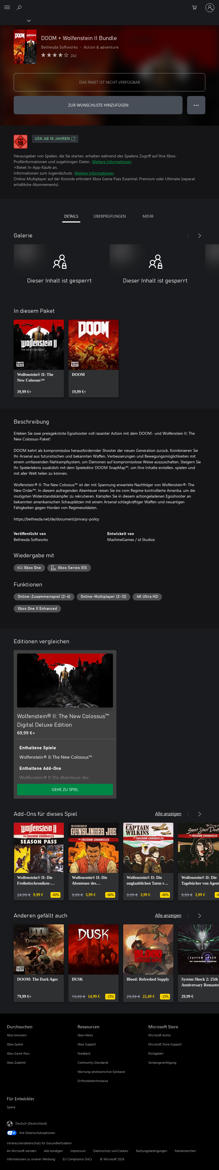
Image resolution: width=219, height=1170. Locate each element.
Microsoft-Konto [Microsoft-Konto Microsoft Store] (159, 1035)
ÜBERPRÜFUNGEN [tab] (110, 216)
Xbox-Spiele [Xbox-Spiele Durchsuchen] (15, 1044)
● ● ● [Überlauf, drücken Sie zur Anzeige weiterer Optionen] (196, 105)
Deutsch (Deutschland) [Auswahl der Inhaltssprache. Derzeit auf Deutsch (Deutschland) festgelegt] (31, 1123)
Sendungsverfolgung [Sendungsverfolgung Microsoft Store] (162, 1062)
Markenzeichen (185, 1151)
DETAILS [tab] (71, 216)
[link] (39, 358)
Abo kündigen (53, 1151)
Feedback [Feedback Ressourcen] (84, 1053)
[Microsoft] (109, 4)
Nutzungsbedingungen (151, 1151)
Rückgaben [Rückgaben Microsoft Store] (155, 1053)
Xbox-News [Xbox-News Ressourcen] (85, 1035)
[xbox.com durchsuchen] (20, 7)
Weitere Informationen (111, 161)
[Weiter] (199, 236)
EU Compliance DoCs (77, 1159)
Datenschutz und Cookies (110, 1151)
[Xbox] (15, 20)
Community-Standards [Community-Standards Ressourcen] (93, 1062)
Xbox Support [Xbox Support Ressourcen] (87, 1044)
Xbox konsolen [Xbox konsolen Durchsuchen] (17, 1035)
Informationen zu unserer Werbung (31, 1159)
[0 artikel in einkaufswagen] (196, 8)
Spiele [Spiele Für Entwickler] (11, 1107)
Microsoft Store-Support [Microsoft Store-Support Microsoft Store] (165, 1044)
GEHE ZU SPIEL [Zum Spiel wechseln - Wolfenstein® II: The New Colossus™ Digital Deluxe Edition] (65, 789)
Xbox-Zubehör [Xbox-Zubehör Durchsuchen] (16, 1062)
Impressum (78, 1151)
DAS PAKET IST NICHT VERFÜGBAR (109, 82)
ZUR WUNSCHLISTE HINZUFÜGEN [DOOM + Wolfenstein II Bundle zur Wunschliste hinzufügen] (98, 105)
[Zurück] (188, 236)
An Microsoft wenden (21, 1151)
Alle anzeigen (168, 813)
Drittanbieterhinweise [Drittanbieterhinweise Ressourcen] (93, 1081)
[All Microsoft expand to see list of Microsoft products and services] (7, 8)
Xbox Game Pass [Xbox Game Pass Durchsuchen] (18, 1053)
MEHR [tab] (148, 216)
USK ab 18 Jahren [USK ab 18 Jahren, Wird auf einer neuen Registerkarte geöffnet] (55, 139)
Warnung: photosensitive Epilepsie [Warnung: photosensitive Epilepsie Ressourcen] (101, 1071)
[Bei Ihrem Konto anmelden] (210, 8)
